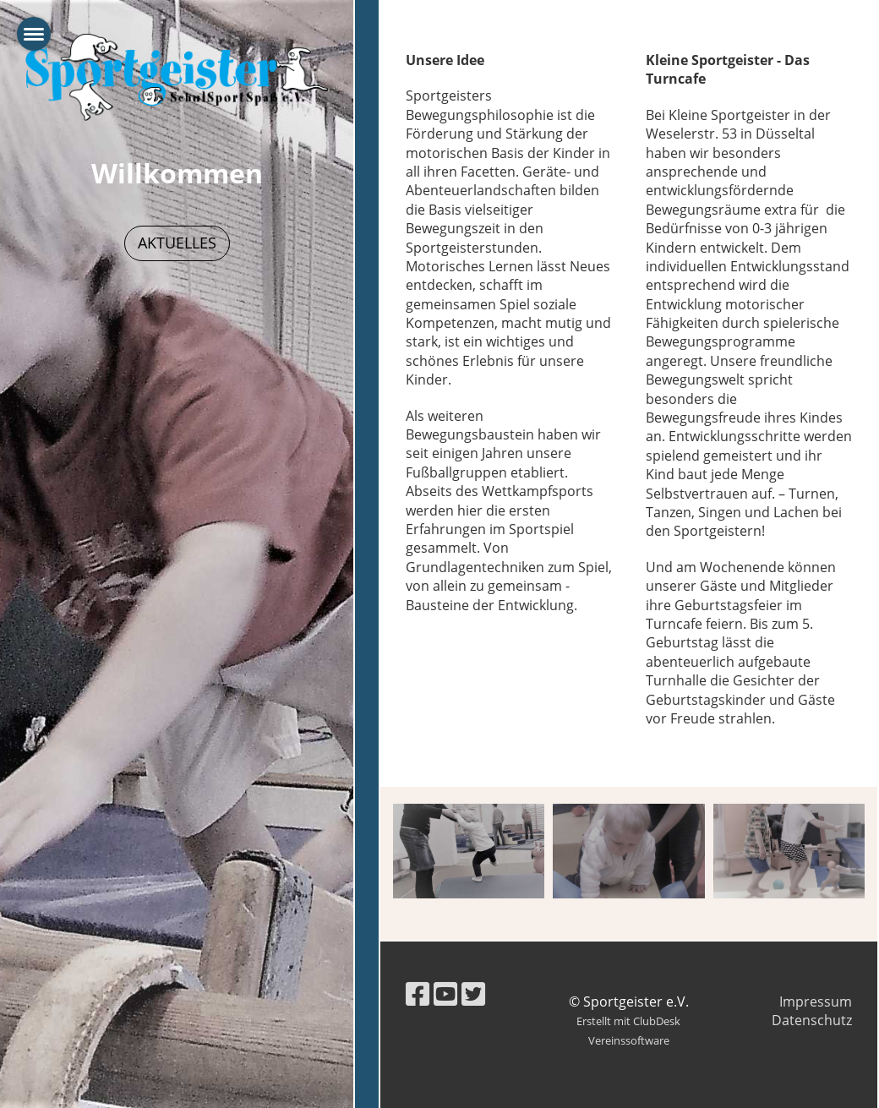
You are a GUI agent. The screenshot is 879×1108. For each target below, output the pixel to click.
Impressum (815, 1001)
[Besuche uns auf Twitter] (473, 993)
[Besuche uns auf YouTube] (445, 993)
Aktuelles (177, 242)
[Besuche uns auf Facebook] (417, 993)
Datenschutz (812, 1020)
